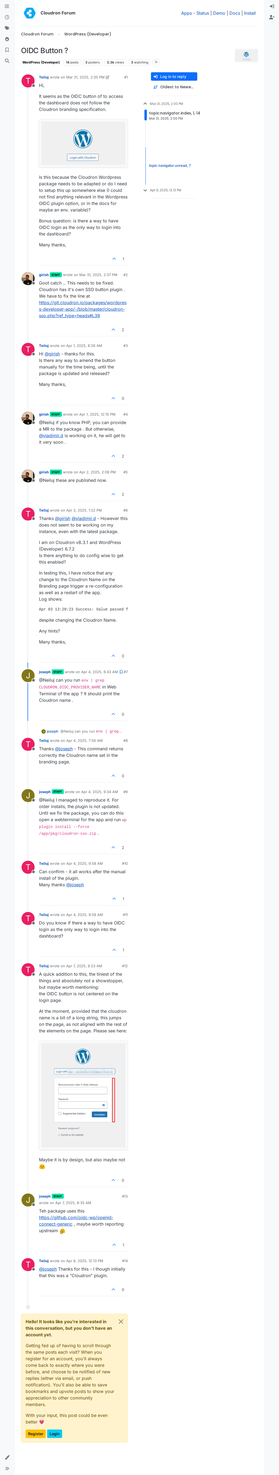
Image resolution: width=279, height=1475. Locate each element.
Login (55, 1433)
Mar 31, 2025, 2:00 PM (85, 77)
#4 (125, 414)
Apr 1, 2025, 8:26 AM (84, 345)
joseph (45, 672)
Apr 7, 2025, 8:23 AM (84, 966)
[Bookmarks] (7, 50)
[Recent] (7, 17)
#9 (125, 792)
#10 (125, 863)
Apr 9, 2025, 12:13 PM (84, 1261)
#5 (125, 472)
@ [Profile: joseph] (64, 748)
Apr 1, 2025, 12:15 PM (97, 414)
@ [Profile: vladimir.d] (51, 435)
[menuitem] (272, 6)
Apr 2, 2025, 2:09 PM (97, 472)
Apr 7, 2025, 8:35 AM (73, 1203)
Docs (234, 13)
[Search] (7, 61)
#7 (126, 672)
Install (250, 13)
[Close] (121, 1321)
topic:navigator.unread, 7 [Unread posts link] (170, 166)
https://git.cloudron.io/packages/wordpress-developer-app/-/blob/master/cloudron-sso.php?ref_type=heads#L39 (82, 309)
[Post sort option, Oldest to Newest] (174, 87)
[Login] (272, 6)
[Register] (272, 17)
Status (202, 13)
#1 (126, 77)
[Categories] (7, 6)
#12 (125, 966)
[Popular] (7, 39)
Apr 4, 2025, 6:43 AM (99, 672)
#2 (125, 275)
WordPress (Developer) (41, 62)
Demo (219, 13)
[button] (7, 1457)
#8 (125, 740)
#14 (125, 1261)
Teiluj (44, 77)
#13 (125, 1196)
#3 (125, 345)
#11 (125, 914)
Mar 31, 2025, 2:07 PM (98, 275)
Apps (186, 13)
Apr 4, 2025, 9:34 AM (99, 792)
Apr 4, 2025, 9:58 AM (84, 863)
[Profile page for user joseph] (28, 675)
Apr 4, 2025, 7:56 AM (84, 740)
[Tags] (7, 28)
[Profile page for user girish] (28, 278)
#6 (125, 510)
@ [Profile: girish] (52, 353)
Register (35, 1433)
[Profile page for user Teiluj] (28, 80)
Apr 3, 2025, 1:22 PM (84, 510)
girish (44, 275)
